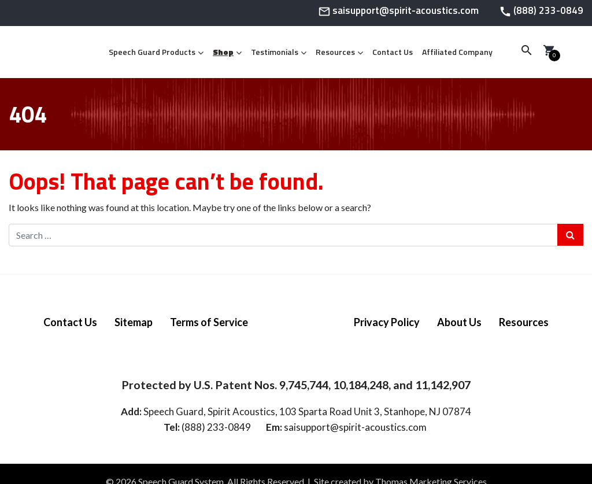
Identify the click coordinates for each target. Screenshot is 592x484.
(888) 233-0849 (216, 427)
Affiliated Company (457, 52)
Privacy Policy (387, 322)
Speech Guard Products (152, 52)
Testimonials (274, 52)
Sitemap (133, 322)
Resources (335, 52)
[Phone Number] (541, 14)
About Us (459, 322)
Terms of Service (209, 322)
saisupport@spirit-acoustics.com (355, 427)
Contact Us (392, 52)
